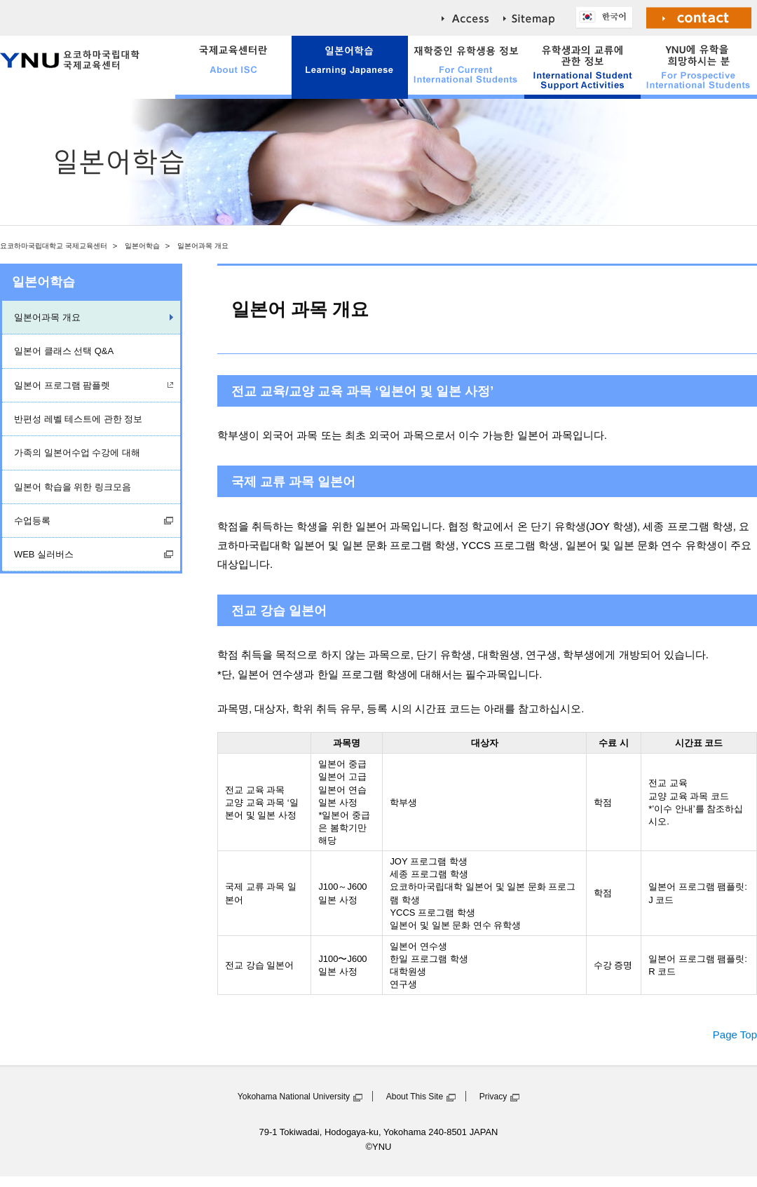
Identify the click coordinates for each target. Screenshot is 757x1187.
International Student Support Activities (582, 67)
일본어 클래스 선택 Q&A (64, 351)
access (472, 18)
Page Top (735, 1034)
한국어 (607, 18)
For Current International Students (466, 67)
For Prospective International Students (699, 67)
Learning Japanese (350, 67)
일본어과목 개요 (47, 317)
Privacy (493, 1096)
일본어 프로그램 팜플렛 (62, 385)
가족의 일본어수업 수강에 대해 (77, 452)
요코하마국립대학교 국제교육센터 (53, 246)
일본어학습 (142, 246)
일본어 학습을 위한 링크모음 (72, 487)
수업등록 (32, 520)
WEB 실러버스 (44, 554)
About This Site (414, 1096)
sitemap (539, 18)
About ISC (233, 67)
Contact (699, 18)
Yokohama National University (294, 1096)
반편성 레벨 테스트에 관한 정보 (78, 419)
